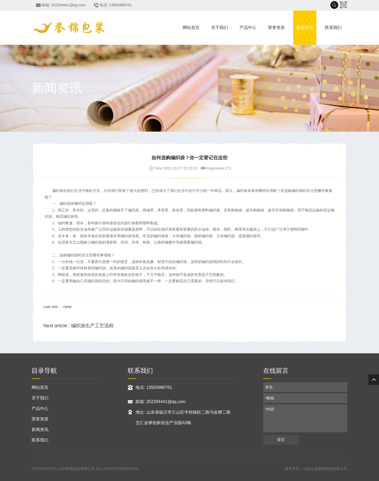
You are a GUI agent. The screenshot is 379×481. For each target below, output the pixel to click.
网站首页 (191, 27)
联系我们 (333, 27)
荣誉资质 (276, 27)
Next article (78, 325)
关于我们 (219, 27)
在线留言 (275, 370)
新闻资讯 (304, 27)
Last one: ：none (57, 307)
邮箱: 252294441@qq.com (64, 5)
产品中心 (248, 27)
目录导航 (44, 370)
